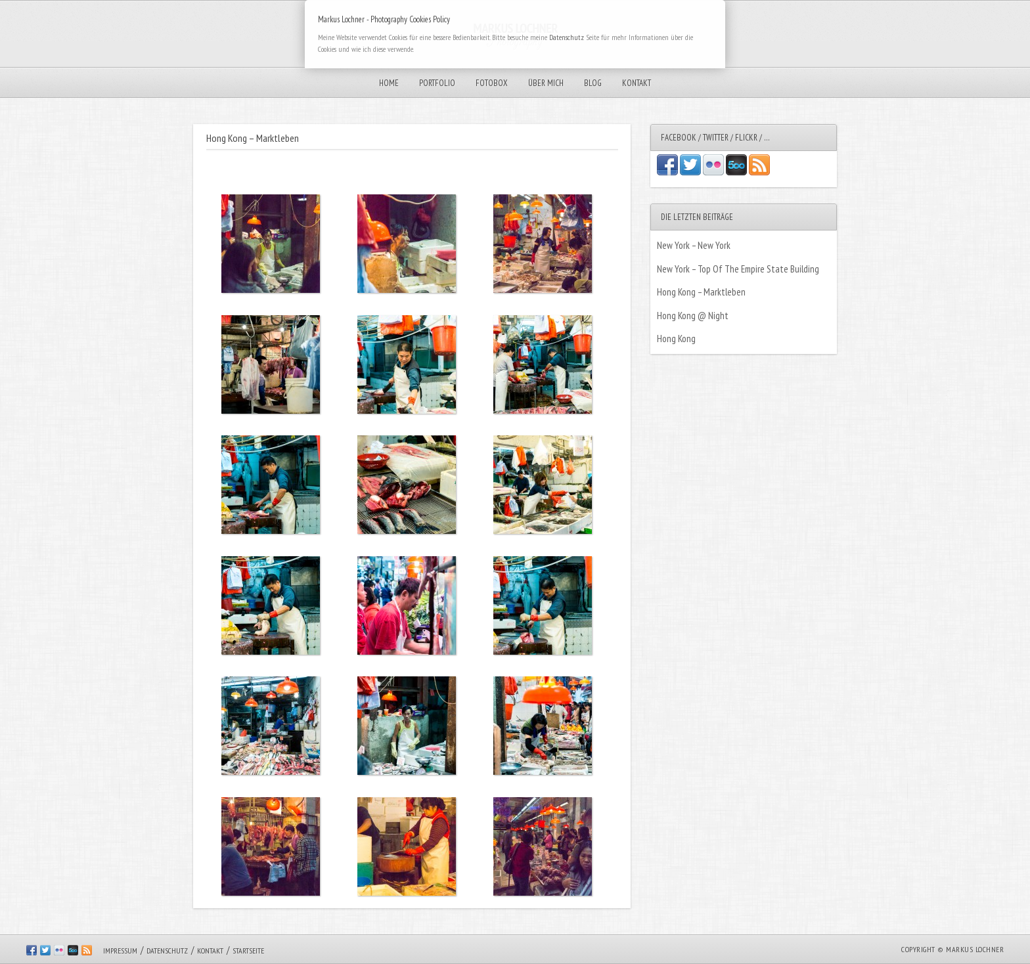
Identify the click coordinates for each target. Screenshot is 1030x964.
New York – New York (693, 245)
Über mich (546, 83)
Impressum (120, 950)
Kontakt (636, 83)
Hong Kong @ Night (692, 315)
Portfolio (437, 83)
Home (389, 83)
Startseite (248, 950)
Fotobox (492, 83)
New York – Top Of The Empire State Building (738, 269)
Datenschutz (167, 950)
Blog (593, 83)
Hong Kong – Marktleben (701, 292)
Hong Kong (676, 338)
